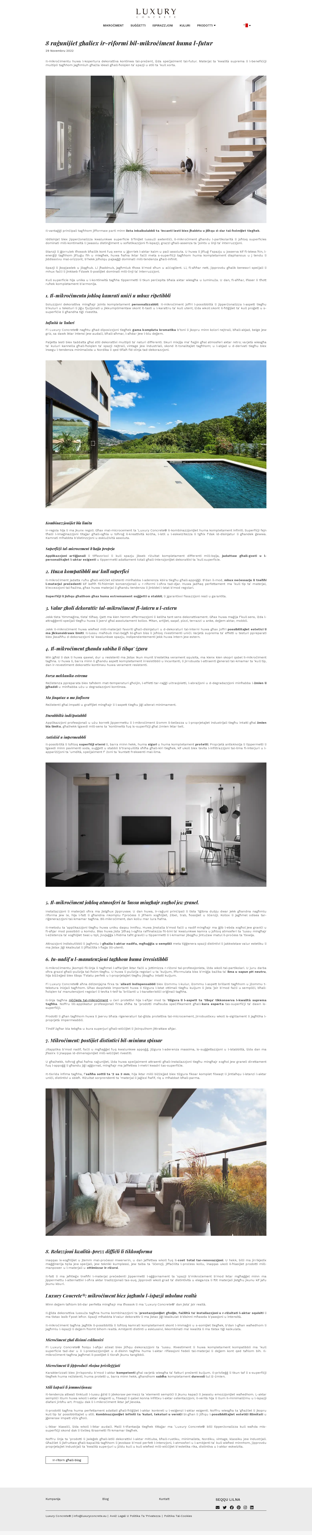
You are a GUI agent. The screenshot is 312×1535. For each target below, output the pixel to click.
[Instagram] (245, 1508)
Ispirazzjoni (162, 25)
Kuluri (185, 25)
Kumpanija (53, 1499)
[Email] (218, 1508)
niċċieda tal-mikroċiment (88, 1000)
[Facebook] (232, 1508)
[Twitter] (225, 1508)
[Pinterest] (239, 1508)
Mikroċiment (113, 25)
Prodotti (206, 25)
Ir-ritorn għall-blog (67, 1460)
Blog (105, 1499)
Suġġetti (138, 25)
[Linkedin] (252, 1508)
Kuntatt (164, 1499)
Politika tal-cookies (178, 1515)
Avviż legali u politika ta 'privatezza (135, 1515)
